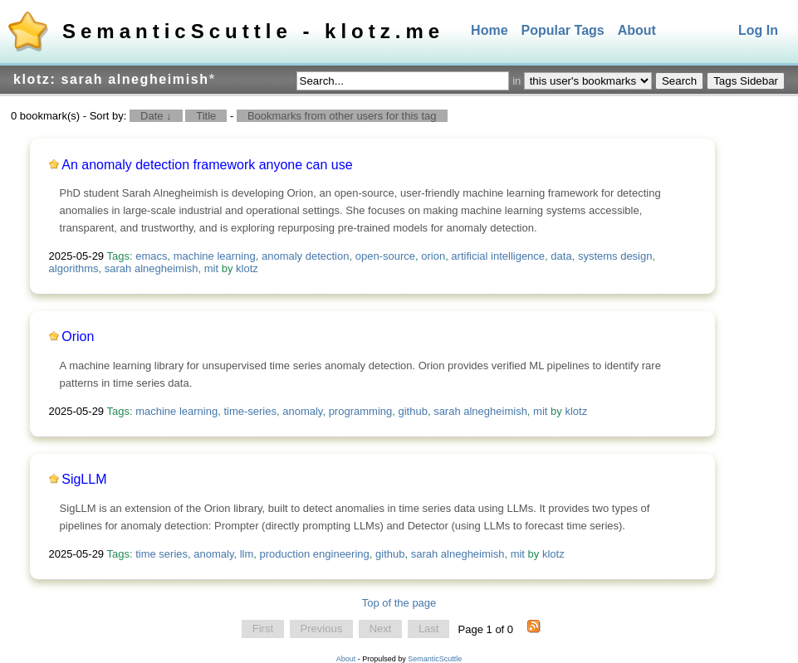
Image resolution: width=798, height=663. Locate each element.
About (637, 30)
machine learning (215, 256)
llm (247, 554)
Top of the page (399, 603)
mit (211, 268)
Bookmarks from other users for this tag (342, 116)
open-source (385, 256)
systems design (615, 256)
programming (361, 411)
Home (489, 30)
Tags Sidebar (745, 81)
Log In (758, 30)
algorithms (74, 268)
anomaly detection (306, 256)
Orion (77, 336)
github (412, 411)
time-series (250, 411)
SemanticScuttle (435, 659)
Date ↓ (156, 116)
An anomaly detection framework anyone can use (206, 165)
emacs (151, 256)
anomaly (302, 411)
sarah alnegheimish (151, 268)
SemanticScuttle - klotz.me (253, 31)
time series (161, 554)
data (561, 256)
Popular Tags (563, 30)
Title (206, 116)
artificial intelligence (498, 256)
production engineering (315, 554)
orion (433, 256)
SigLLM (83, 479)
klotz (247, 268)
